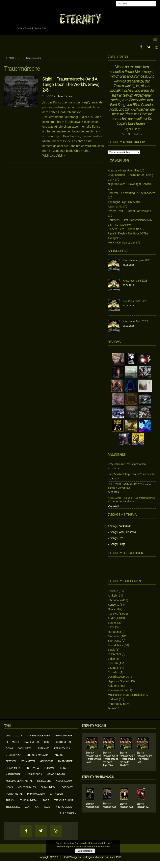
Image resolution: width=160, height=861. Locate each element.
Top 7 (46, 800)
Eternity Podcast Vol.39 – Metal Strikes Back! (93, 757)
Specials (113, 663)
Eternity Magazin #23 (109, 805)
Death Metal (63, 741)
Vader (47, 806)
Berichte (113, 591)
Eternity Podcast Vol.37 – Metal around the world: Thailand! (127, 759)
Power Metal (14, 793)
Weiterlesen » (54, 155)
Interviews (114, 600)
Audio (111, 618)
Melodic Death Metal (19, 780)
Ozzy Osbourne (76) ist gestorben (127, 464)
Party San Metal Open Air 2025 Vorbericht (131, 474)
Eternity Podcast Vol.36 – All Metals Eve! (144, 757)
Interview (33, 767)
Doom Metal (25, 748)
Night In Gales (27, 787)
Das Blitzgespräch (119, 676)
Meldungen (117, 454)
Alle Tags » (68, 813)
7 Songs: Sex (115, 538)
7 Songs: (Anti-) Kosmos (122, 532)
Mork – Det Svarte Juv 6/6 (124, 242)
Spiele (111, 649)
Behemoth (12, 741)
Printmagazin (116, 704)
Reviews (113, 613)
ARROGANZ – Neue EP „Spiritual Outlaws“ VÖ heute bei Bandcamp (132, 499)
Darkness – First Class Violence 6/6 (130, 220)
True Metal (13, 806)
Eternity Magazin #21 (143, 805)
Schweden (56, 793)
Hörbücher (114, 631)
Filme (111, 627)
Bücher (112, 623)
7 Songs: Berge (116, 544)
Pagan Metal (49, 787)
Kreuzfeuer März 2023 (135, 321)
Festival (11, 761)
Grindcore (46, 761)
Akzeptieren (85, 851)
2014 (19, 735)
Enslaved (43, 748)
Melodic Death (56, 774)
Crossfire (113, 672)
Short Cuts (114, 640)
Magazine (114, 636)
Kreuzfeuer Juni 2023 (135, 280)
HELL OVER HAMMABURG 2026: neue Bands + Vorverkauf (129, 485)
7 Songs (113, 667)
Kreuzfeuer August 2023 (136, 260)
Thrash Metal (29, 800)
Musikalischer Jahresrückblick (126, 695)
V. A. (27, 806)
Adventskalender (38, 735)
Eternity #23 (62, 748)
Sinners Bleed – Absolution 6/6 (127, 229)
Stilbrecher (114, 654)
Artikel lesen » (132, 134)
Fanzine (58, 754)
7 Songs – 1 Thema (122, 514)
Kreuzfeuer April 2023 (135, 301)
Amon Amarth (63, 735)
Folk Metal (28, 761)
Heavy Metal (14, 767)
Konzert (65, 767)
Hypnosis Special (118, 681)
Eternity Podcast (94, 725)
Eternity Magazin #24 (92, 805)
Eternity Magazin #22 (126, 805)
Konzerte (113, 604)
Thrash (10, 800)
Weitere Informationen (98, 846)
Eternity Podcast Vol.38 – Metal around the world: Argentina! (110, 759)
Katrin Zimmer (65, 96)
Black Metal (31, 741)
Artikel (112, 595)
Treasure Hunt (63, 800)
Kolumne (113, 686)
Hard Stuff (65, 761)
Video (111, 659)
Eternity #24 (14, 754)
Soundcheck (118, 251)
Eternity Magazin (37, 754)
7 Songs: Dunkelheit (119, 526)
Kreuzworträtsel (118, 690)
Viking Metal (64, 806)
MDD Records (33, 774)
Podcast (113, 699)
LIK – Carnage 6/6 (119, 224)
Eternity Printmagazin (98, 776)
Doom (9, 748)
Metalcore (44, 780)
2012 (8, 735)
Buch (47, 741)
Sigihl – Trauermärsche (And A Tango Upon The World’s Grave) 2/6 (70, 84)
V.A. (36, 806)
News (111, 609)
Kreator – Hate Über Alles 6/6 (126, 170)
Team (111, 708)
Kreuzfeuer (13, 774)
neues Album (64, 780)
